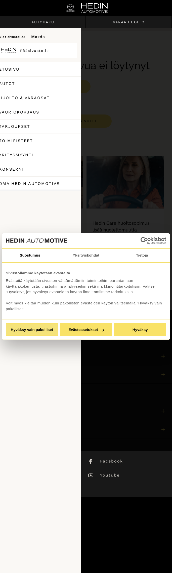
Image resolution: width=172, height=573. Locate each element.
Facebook (111, 461)
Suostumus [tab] (30, 255)
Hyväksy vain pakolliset (32, 329)
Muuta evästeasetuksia (28, 560)
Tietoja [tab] (142, 255)
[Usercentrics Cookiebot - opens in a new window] (144, 240)
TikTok (27, 489)
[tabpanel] (44, 222)
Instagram (32, 475)
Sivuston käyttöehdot (27, 533)
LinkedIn (30, 461)
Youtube (110, 475)
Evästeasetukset (86, 329)
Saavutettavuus (21, 553)
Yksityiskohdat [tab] (86, 255)
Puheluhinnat (19, 540)
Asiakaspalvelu (20, 392)
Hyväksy (140, 329)
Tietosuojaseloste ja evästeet (34, 547)
